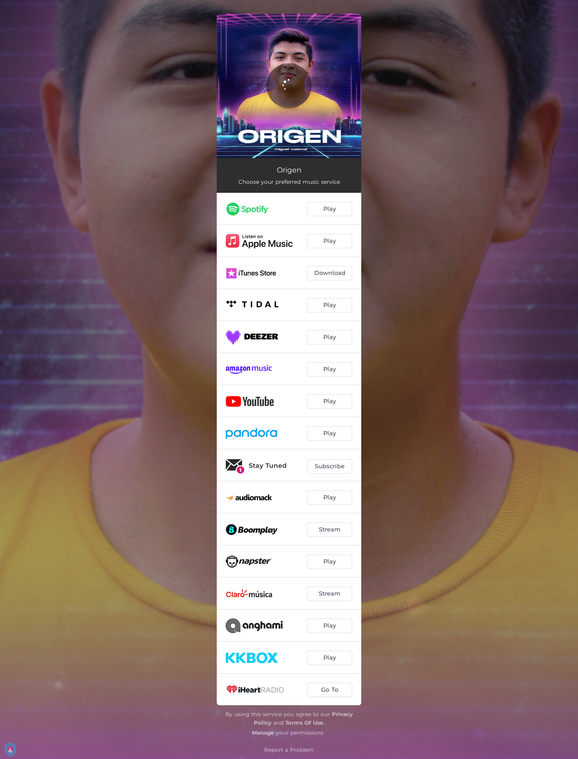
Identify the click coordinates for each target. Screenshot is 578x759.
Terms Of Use (304, 722)
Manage (263, 732)
